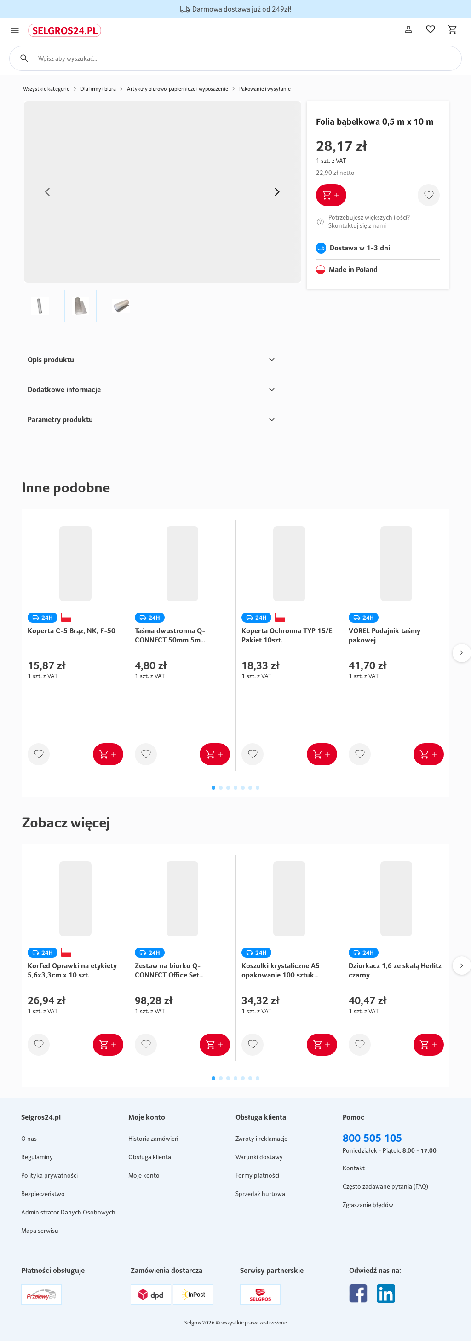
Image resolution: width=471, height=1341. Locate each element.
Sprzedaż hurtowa (260, 1193)
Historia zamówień (153, 1138)
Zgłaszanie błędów (368, 1204)
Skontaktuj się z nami (357, 225)
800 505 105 (372, 1138)
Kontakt (354, 1168)
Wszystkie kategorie (46, 89)
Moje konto (144, 1175)
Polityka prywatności (49, 1175)
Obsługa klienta (149, 1157)
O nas (29, 1138)
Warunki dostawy (259, 1157)
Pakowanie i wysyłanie (265, 89)
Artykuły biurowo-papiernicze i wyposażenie (177, 89)
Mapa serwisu (39, 1230)
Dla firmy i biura (98, 89)
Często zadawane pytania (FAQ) (385, 1186)
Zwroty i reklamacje (261, 1138)
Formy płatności (257, 1175)
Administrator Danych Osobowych (68, 1212)
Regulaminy (37, 1157)
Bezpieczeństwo (43, 1193)
